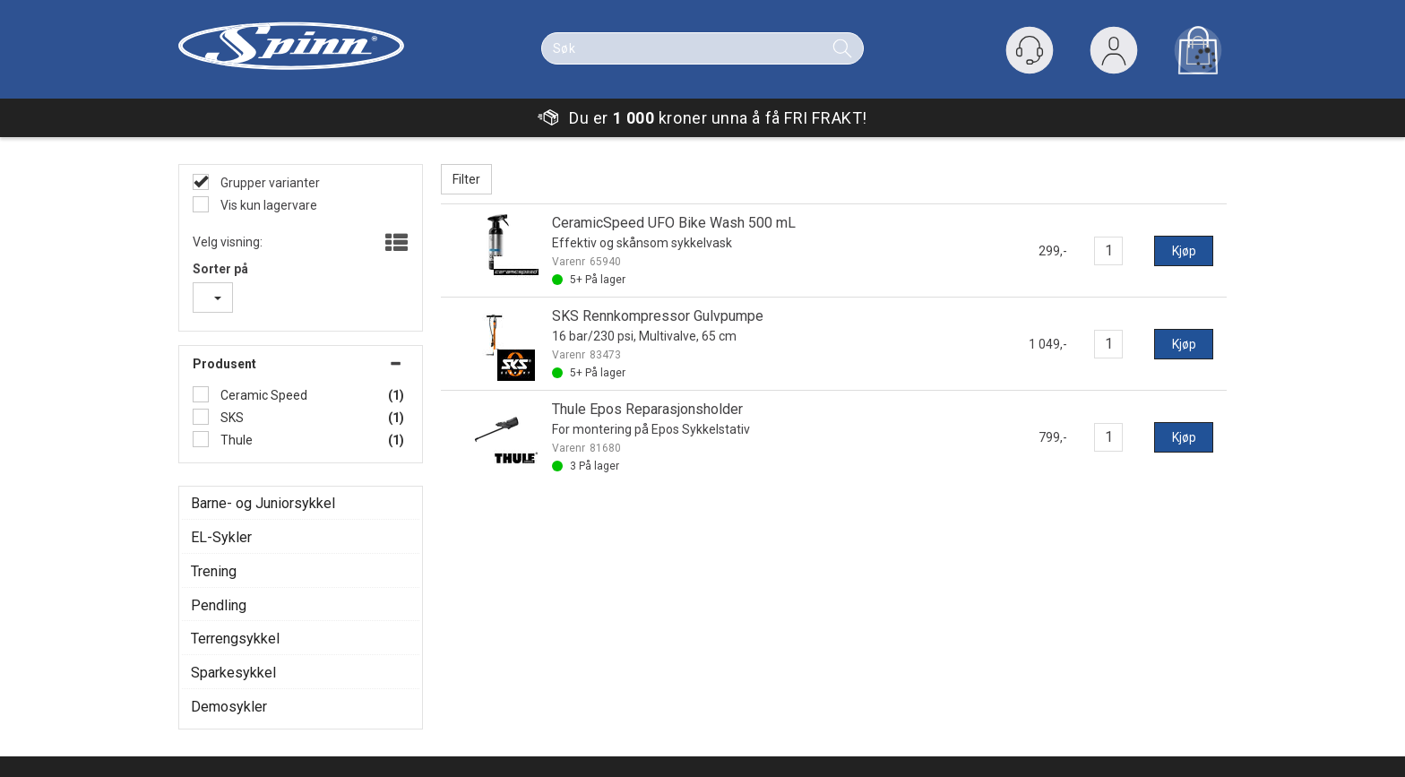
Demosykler (229, 706)
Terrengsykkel (235, 638)
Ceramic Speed (262, 395)
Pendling (218, 605)
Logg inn (1114, 54)
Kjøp (1184, 251)
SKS (231, 417)
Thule (235, 440)
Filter (466, 179)
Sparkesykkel (233, 672)
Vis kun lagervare (267, 205)
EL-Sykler (221, 537)
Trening (214, 571)
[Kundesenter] (1029, 50)
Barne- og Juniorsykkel (263, 503)
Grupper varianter (269, 183)
